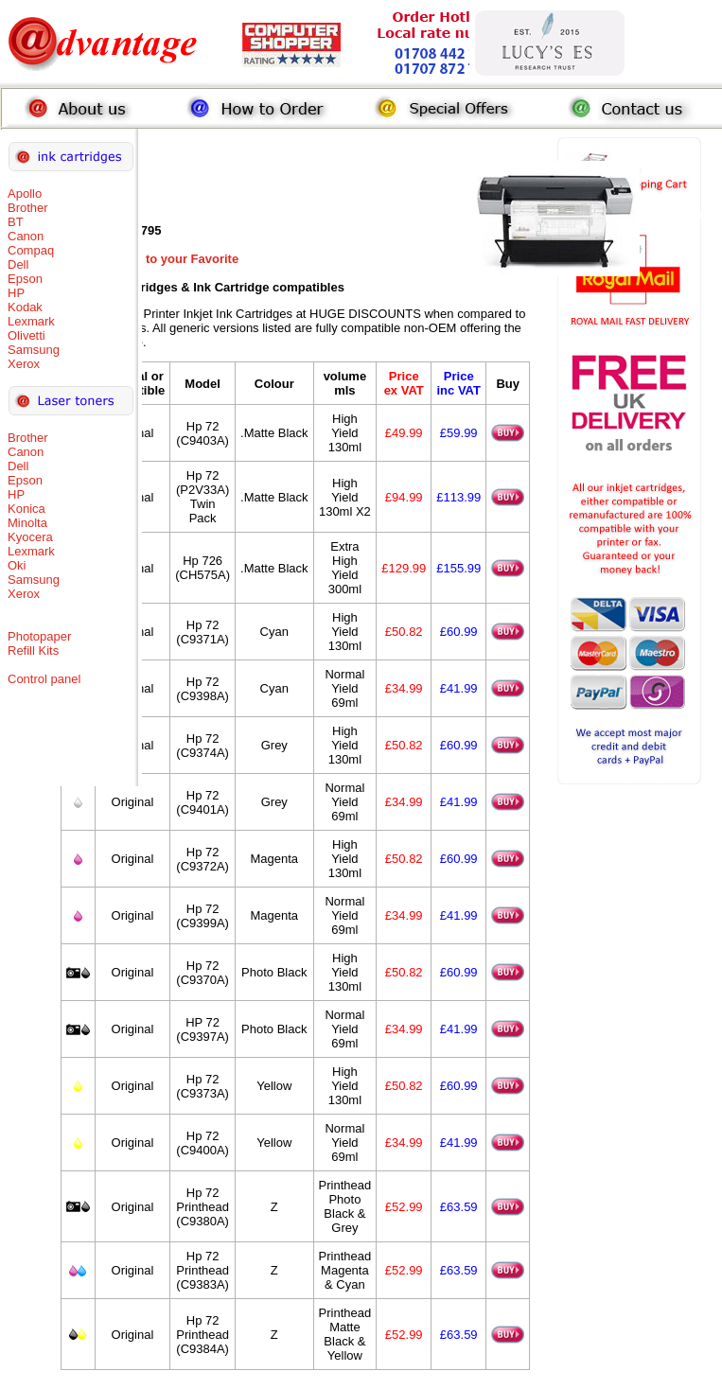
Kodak (25, 307)
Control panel (44, 679)
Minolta (27, 523)
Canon (26, 236)
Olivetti (26, 335)
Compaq (31, 250)
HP (16, 293)
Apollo (25, 193)
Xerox (24, 364)
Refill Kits (33, 650)
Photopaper (39, 636)
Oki (17, 565)
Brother (28, 208)
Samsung (34, 350)
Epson (25, 279)
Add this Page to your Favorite (150, 259)
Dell (18, 264)
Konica (26, 508)
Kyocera (30, 537)
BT (16, 222)
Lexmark (31, 321)
